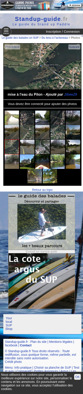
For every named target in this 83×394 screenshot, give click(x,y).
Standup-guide (41, 19)
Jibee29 (70, 94)
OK (77, 377)
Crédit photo (13, 362)
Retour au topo (42, 190)
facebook (11, 345)
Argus (64, 371)
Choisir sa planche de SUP (52, 367)
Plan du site (38, 341)
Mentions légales (60, 341)
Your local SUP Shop (9, 323)
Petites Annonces (46, 371)
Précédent (12, 47)
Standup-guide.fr (16, 341)
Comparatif (23, 371)
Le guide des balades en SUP (20, 37)
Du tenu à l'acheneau (55, 37)
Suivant (74, 47)
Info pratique (23, 367)
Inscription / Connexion (63, 31)
